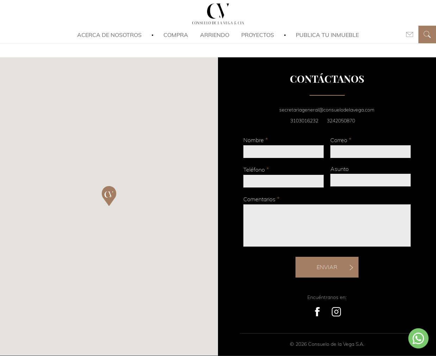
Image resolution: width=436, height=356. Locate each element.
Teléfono (256, 169)
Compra (175, 34)
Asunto (339, 168)
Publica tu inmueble (327, 34)
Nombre (255, 140)
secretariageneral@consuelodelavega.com (326, 110)
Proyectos (257, 34)
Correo (340, 140)
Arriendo (214, 34)
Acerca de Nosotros (109, 34)
